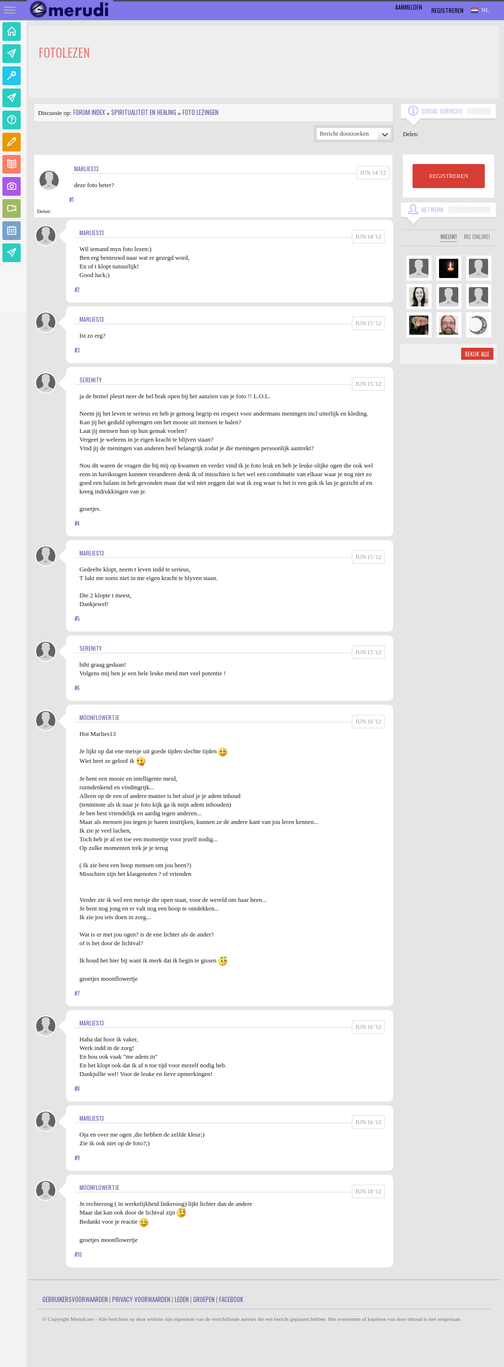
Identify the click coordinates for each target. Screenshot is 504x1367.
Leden (182, 1299)
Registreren (447, 10)
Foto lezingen (200, 112)
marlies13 (86, 169)
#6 (77, 688)
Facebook (231, 1299)
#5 (77, 618)
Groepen (204, 1299)
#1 (71, 199)
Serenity (90, 380)
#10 (78, 1254)
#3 (77, 350)
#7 (77, 993)
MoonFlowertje (99, 717)
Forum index (89, 112)
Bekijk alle (477, 354)
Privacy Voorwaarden (141, 1299)
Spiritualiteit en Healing (143, 112)
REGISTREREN (448, 176)
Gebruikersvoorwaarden (75, 1299)
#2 (77, 289)
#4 (77, 523)
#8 (77, 1088)
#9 (77, 1158)
